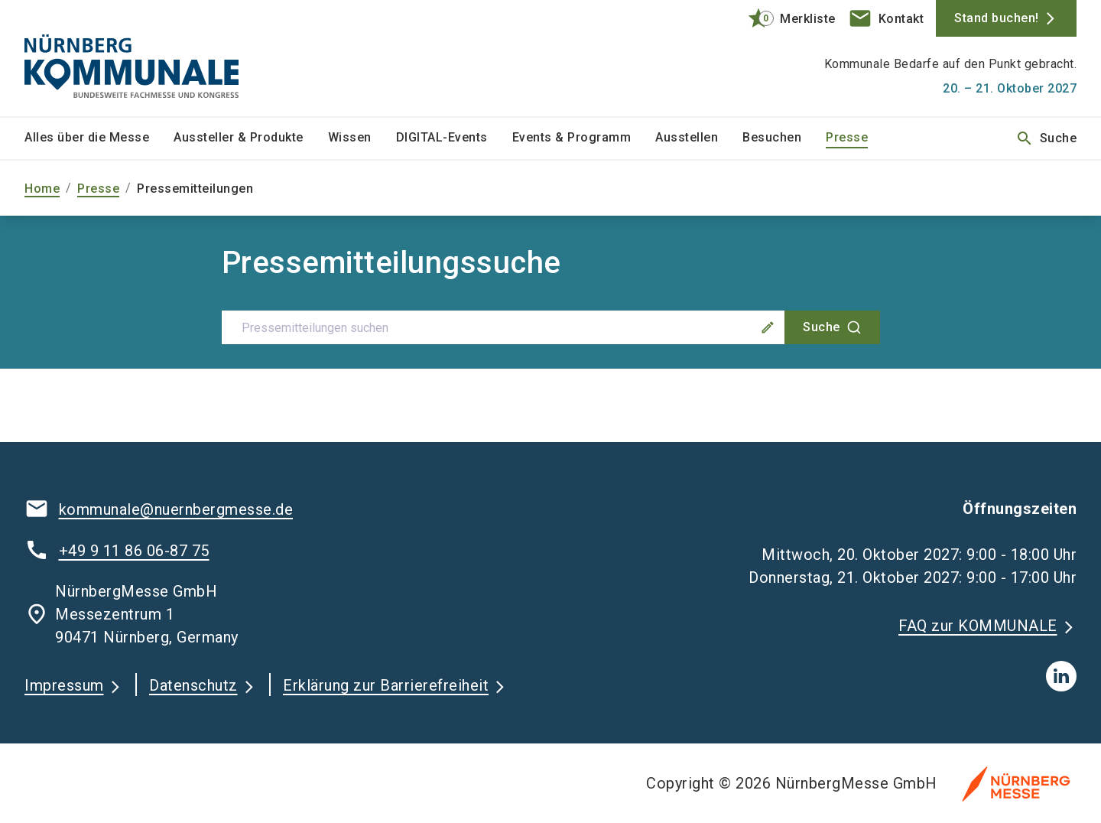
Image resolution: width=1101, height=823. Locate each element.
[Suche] (832, 327)
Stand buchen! (996, 18)
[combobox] (551, 327)
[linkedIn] (1061, 676)
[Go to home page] (146, 58)
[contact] (886, 18)
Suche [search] (1046, 138)
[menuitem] (99, 138)
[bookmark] (785, 18)
